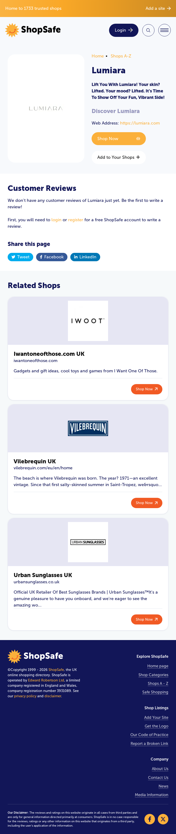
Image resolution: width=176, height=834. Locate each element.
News (163, 786)
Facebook (52, 257)
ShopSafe (56, 670)
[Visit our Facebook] (149, 819)
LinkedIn (85, 257)
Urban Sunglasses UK (43, 575)
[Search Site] (148, 30)
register (75, 219)
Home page (157, 666)
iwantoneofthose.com (35, 360)
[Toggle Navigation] (164, 30)
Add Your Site (156, 717)
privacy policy (25, 696)
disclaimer (52, 696)
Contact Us (158, 778)
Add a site (158, 8)
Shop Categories (153, 675)
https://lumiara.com (140, 123)
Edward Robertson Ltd (46, 680)
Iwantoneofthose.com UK (49, 354)
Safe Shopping (155, 692)
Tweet (20, 257)
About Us (160, 769)
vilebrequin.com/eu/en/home (43, 467)
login (56, 219)
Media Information (151, 795)
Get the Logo (156, 726)
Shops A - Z (158, 683)
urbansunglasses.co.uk (36, 581)
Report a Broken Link (149, 744)
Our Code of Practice (149, 735)
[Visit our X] (163, 819)
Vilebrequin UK (35, 461)
